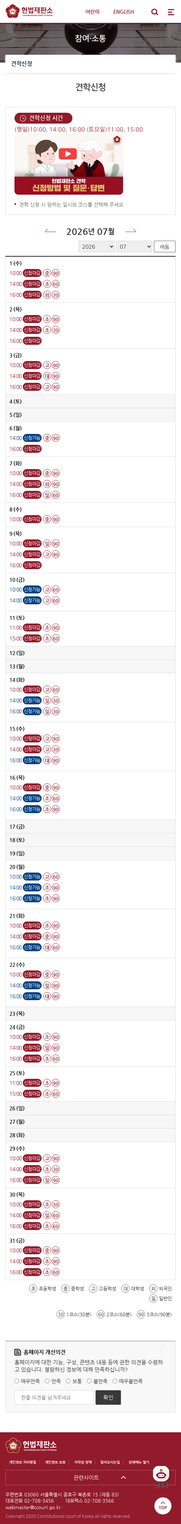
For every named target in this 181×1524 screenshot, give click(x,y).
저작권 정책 (83, 1462)
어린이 (92, 12)
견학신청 (21, 63)
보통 (77, 1381)
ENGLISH (123, 12)
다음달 (130, 230)
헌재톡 (163, 1479)
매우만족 (30, 1381)
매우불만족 (131, 1381)
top (163, 1506)
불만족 (100, 1381)
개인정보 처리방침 (22, 1462)
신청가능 (32, 437)
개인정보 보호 (55, 1462)
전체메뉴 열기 (170, 11)
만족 (56, 1381)
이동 (164, 247)
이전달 (50, 230)
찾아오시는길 (110, 1462)
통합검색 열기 (154, 11)
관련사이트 (86, 1477)
